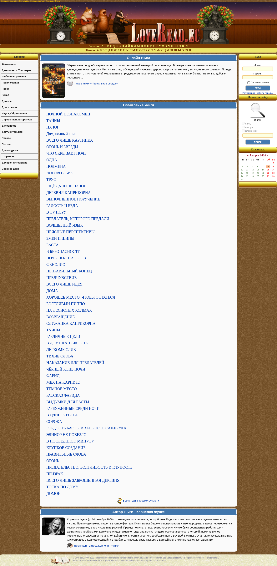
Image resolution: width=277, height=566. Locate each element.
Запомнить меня (258, 82)
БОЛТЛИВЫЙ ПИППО (65, 304)
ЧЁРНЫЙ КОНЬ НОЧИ (65, 369)
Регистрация (248, 93)
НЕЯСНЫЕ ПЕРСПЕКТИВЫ (70, 232)
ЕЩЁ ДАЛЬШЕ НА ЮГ (66, 186)
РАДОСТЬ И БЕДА (62, 206)
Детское (7, 101)
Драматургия (10, 150)
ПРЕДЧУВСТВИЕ (61, 277)
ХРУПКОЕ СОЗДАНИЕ (66, 448)
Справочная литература (17, 119)
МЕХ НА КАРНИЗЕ (63, 382)
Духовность (9, 125)
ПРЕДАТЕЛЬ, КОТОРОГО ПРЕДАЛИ (77, 219)
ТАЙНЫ (53, 121)
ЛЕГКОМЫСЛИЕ (61, 349)
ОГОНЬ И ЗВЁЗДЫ (62, 147)
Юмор (5, 94)
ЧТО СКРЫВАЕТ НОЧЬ (66, 153)
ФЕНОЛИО (55, 264)
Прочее (6, 138)
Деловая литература (14, 162)
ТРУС (51, 179)
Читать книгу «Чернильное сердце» (96, 83)
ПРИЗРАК (54, 474)
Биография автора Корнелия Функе (96, 545)
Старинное (8, 156)
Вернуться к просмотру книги (141, 500)
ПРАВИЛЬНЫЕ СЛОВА (66, 454)
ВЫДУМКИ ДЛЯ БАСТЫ (67, 402)
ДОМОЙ (53, 493)
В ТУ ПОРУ (56, 212)
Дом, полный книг (61, 134)
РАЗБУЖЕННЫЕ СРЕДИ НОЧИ (73, 408)
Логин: (257, 67)
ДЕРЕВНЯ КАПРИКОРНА (68, 192)
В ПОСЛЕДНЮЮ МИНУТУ (70, 441)
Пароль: (257, 75)
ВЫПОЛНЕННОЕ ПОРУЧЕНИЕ (73, 199)
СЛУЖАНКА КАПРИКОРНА (70, 323)
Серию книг (249, 130)
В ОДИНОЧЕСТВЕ (62, 415)
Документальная (12, 131)
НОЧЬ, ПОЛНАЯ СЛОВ (66, 258)
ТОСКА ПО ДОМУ (62, 487)
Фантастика (9, 64)
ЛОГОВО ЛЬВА (59, 173)
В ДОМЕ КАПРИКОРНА (67, 343)
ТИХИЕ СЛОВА (59, 356)
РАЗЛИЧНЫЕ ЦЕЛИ (63, 336)
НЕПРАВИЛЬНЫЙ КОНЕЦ (69, 271)
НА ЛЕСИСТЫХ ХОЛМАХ (69, 310)
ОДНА (51, 160)
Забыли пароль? (265, 93)
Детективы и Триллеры (16, 70)
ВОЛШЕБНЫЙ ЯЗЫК (64, 225)
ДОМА (52, 291)
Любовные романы (14, 76)
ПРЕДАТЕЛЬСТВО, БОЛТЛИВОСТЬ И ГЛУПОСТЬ (89, 467)
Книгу (246, 123)
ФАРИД (52, 376)
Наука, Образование (14, 113)
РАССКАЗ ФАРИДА (63, 395)
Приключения (10, 82)
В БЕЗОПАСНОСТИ (63, 251)
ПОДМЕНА (56, 166)
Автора (247, 127)
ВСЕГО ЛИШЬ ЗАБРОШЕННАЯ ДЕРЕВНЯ (82, 480)
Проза (5, 88)
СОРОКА (54, 421)
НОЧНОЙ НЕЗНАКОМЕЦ (68, 114)
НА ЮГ (52, 127)
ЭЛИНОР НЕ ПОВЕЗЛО (66, 434)
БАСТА (52, 245)
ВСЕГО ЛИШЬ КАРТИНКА (69, 140)
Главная (19, 56)
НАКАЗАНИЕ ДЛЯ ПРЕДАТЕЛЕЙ (75, 363)
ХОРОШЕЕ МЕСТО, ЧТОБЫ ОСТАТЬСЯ (80, 297)
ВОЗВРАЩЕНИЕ (60, 317)
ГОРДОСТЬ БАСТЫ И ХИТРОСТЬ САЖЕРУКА (86, 428)
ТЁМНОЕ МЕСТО (61, 389)
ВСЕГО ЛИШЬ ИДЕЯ (64, 284)
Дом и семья (10, 107)
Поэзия (6, 144)
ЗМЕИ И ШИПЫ (60, 238)
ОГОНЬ (52, 461)
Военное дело (10, 168)
